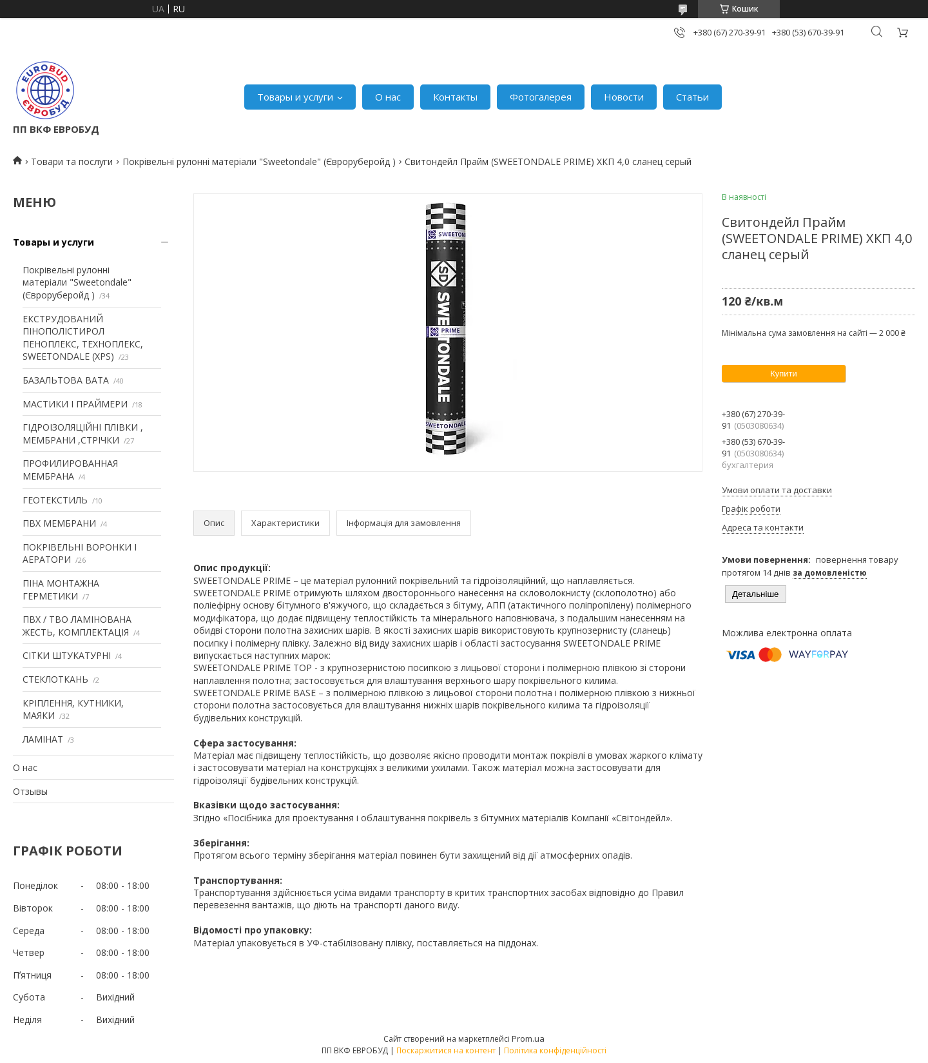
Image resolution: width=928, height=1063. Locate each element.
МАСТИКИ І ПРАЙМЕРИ (75, 404)
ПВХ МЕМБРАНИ (59, 523)
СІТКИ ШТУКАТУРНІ (67, 655)
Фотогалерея (541, 96)
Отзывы (30, 791)
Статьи (692, 96)
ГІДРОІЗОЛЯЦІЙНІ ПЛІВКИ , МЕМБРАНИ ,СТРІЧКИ (83, 433)
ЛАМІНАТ (43, 739)
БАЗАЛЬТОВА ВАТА (66, 380)
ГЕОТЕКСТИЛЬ (55, 500)
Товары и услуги (295, 96)
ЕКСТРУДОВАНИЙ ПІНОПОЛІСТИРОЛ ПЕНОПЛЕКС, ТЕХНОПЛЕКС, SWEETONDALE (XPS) (83, 338)
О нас (388, 96)
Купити (783, 373)
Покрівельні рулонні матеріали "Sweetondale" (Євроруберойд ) (259, 161)
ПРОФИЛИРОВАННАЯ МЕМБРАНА (70, 469)
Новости (624, 96)
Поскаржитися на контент (446, 1050)
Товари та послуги (72, 161)
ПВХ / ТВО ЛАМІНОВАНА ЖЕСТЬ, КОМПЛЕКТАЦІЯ (77, 625)
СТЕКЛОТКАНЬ (55, 679)
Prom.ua (528, 1038)
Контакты (455, 96)
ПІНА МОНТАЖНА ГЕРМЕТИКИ (61, 589)
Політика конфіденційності (555, 1050)
